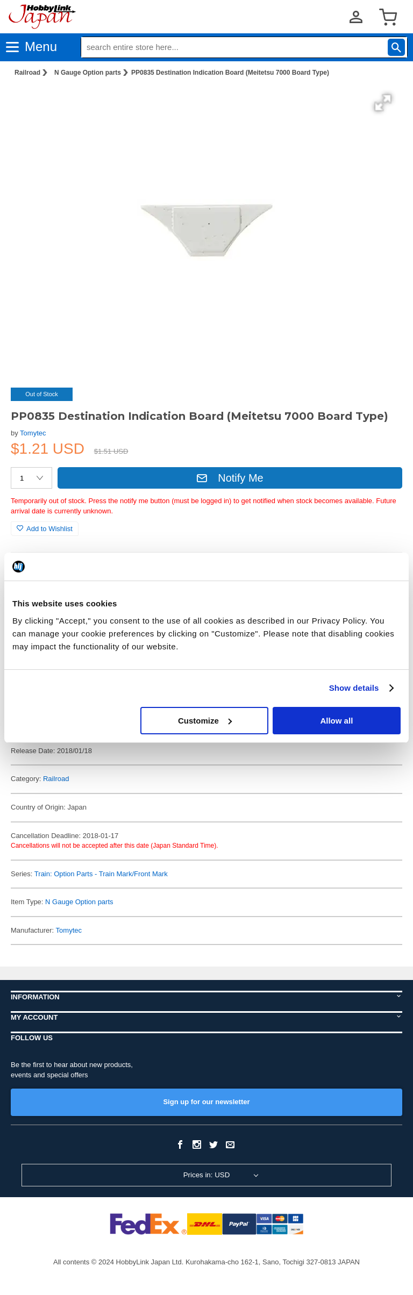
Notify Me (229, 478)
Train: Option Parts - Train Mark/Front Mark (101, 874)
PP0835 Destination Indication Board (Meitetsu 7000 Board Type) (230, 72)
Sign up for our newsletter (206, 1102)
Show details (354, 687)
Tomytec (33, 433)
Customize (205, 720)
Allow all (336, 720)
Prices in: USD (206, 1175)
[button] (383, 102)
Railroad (27, 72)
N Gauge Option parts (87, 72)
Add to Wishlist (45, 529)
